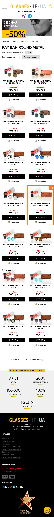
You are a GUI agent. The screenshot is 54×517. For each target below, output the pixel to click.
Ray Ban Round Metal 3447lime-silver (40, 205)
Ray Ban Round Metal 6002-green (40, 164)
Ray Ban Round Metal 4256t (13, 164)
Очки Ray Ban (8, 441)
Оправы (5, 452)
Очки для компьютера (11, 449)
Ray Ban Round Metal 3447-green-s (40, 123)
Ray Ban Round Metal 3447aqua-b (13, 245)
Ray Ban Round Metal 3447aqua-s (40, 286)
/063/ (27, 11)
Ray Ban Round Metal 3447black (13, 123)
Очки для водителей (11, 447)
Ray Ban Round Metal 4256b (40, 327)
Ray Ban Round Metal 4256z (13, 327)
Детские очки (8, 455)
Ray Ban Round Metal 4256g (40, 245)
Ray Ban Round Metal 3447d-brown (40, 82)
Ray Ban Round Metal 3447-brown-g (13, 82)
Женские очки (8, 444)
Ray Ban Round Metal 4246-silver (13, 205)
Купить (13, 95)
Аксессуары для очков (12, 457)
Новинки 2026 (8, 438)
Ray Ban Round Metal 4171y (13, 286)
